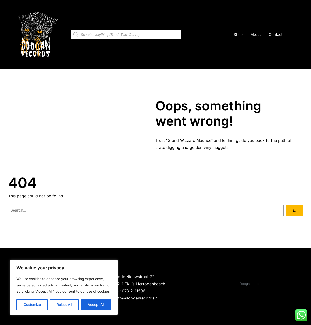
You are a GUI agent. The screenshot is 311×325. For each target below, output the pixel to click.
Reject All (64, 304)
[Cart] (292, 34)
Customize (32, 304)
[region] (64, 287)
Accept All (96, 304)
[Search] (294, 210)
